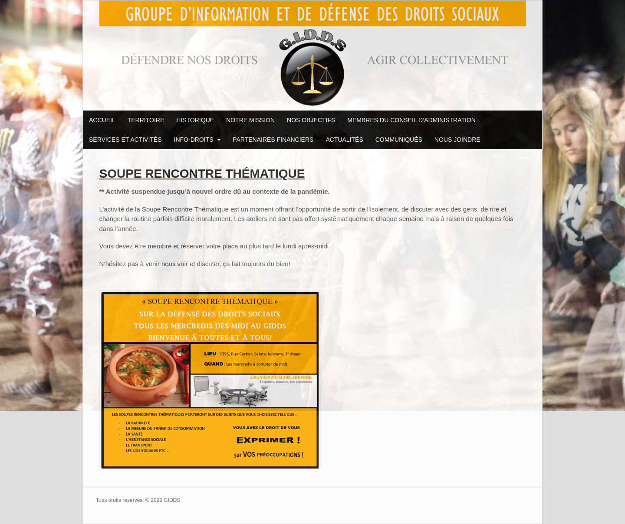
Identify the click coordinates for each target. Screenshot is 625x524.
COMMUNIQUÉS (398, 139)
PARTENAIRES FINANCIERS (273, 139)
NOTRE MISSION (250, 120)
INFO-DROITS (194, 139)
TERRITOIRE (146, 120)
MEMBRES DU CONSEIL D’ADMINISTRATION (411, 120)
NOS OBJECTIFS (311, 120)
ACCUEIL (102, 120)
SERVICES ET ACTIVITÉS (125, 139)
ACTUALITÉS (344, 139)
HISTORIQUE (195, 120)
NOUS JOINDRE (457, 139)
